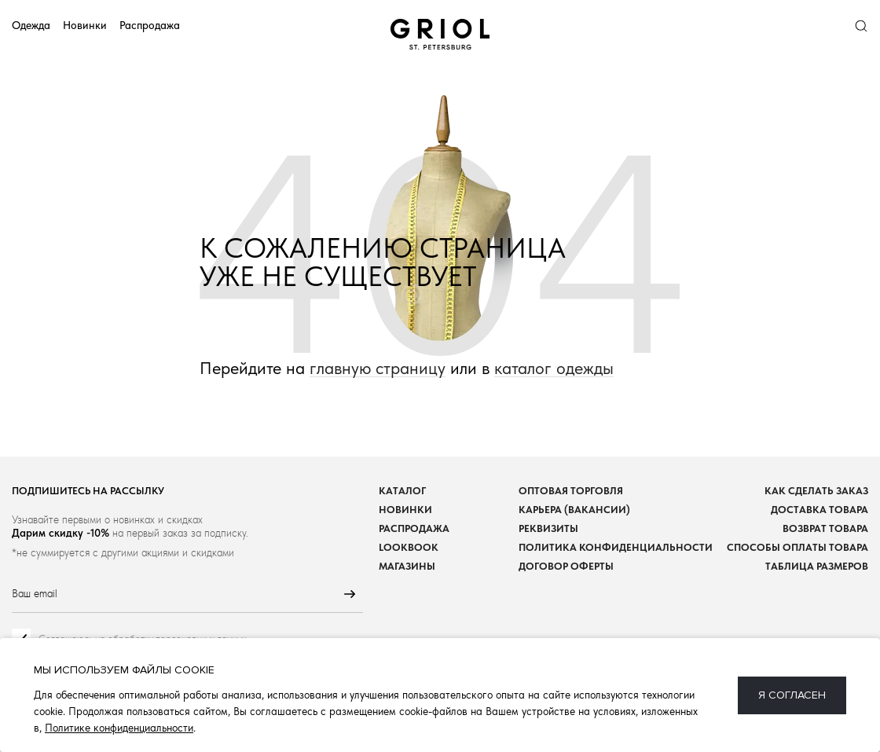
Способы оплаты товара (797, 547)
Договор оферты (566, 566)
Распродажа (149, 25)
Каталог (402, 491)
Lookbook (408, 547)
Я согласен (792, 695)
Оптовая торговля (571, 491)
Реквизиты (548, 528)
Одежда (31, 25)
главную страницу (378, 368)
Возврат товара (825, 528)
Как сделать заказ (816, 491)
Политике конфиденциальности (119, 727)
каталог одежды (554, 368)
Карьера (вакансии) (574, 509)
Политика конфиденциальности (616, 547)
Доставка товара (819, 509)
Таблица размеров (816, 566)
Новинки (85, 25)
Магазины (407, 566)
